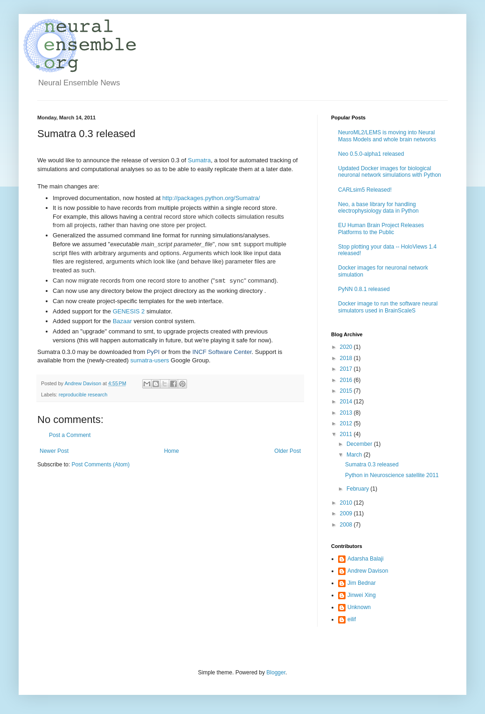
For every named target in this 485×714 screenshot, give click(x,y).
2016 (347, 380)
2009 (347, 513)
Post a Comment (69, 435)
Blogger (275, 672)
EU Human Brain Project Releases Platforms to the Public (381, 228)
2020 (347, 347)
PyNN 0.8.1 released (364, 289)
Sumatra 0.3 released (372, 464)
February (358, 488)
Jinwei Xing (361, 595)
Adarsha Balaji (365, 558)
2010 (347, 502)
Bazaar (122, 321)
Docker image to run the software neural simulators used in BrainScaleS (387, 306)
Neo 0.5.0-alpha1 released (371, 154)
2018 (347, 358)
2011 (347, 434)
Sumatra (199, 160)
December (360, 444)
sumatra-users (149, 360)
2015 (347, 391)
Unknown (359, 607)
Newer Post (54, 451)
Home (171, 451)
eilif (351, 619)
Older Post (287, 451)
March (355, 454)
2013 (347, 412)
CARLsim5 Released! (365, 190)
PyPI (153, 351)
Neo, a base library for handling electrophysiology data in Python (378, 207)
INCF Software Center (221, 351)
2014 (347, 401)
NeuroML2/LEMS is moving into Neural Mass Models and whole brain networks (387, 135)
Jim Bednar (361, 583)
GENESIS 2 (129, 311)
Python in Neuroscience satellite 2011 (392, 475)
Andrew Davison (367, 571)
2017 (347, 369)
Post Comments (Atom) (100, 464)
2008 (347, 524)
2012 (347, 423)
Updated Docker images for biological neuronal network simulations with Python (389, 171)
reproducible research (83, 394)
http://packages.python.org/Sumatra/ (211, 197)
